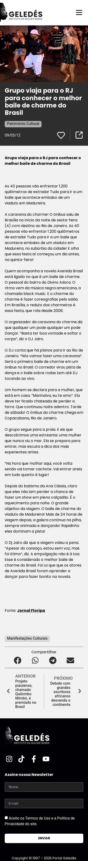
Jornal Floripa (31, 610)
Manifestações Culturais (27, 638)
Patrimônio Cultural (23, 123)
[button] (18, 660)
